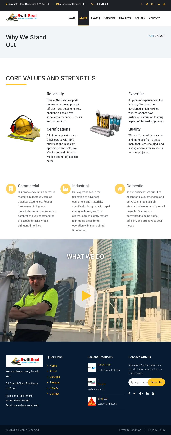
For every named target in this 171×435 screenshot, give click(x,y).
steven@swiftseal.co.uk (70, 3)
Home (72, 18)
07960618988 (100, 3)
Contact (154, 18)
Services (109, 18)
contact (53, 393)
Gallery (140, 18)
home (151, 35)
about (52, 371)
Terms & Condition (130, 430)
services (53, 376)
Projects (125, 18)
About (83, 18)
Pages (95, 18)
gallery (52, 388)
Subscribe (156, 382)
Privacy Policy (156, 430)
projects (53, 382)
